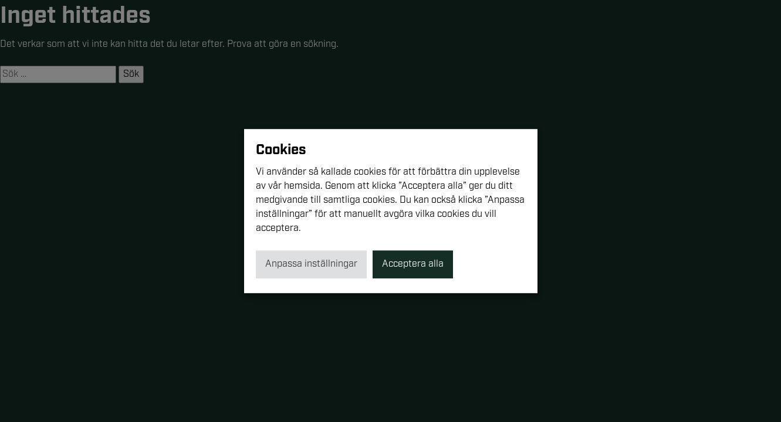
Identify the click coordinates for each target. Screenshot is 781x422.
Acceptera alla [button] (413, 264)
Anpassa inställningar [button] (311, 264)
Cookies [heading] (281, 150)
